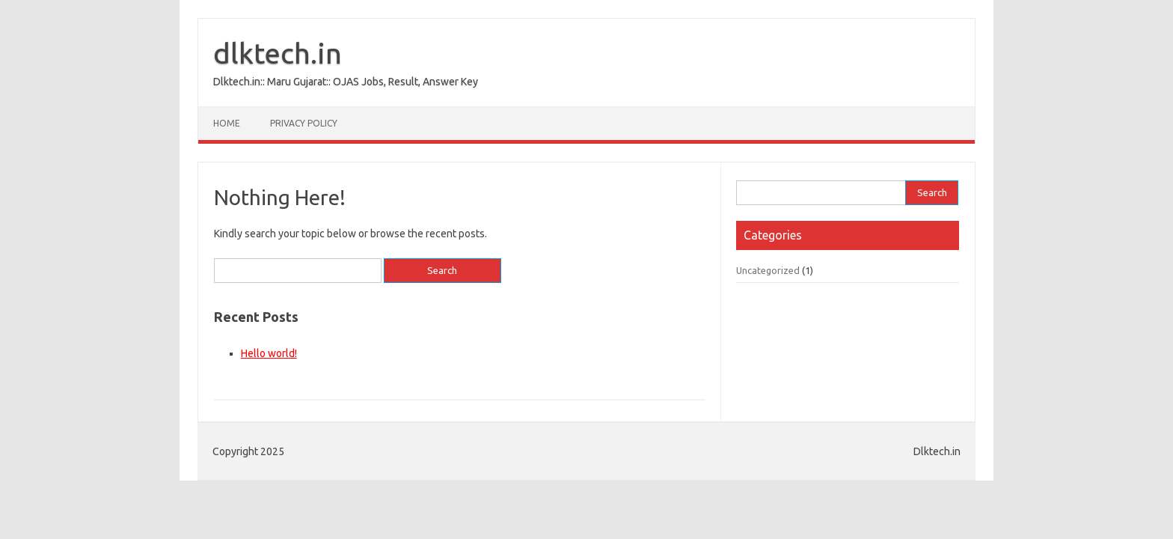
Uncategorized (768, 270)
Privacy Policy (303, 123)
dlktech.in (277, 53)
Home (226, 123)
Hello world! (269, 353)
